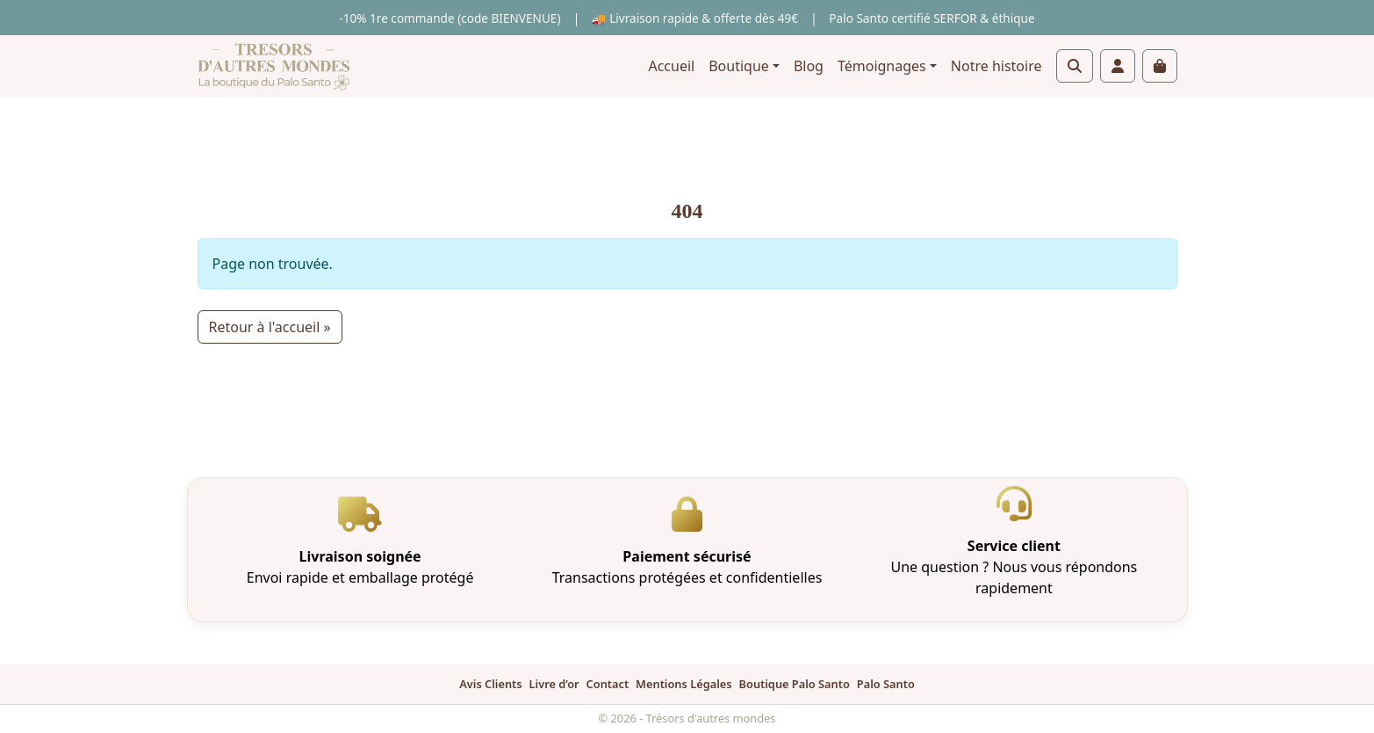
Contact (607, 684)
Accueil (671, 66)
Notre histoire (996, 66)
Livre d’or (554, 684)
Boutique (739, 66)
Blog (809, 66)
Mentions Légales (683, 684)
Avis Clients (490, 684)
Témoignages (882, 66)
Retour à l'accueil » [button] (270, 327)
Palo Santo (886, 684)
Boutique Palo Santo (794, 684)
